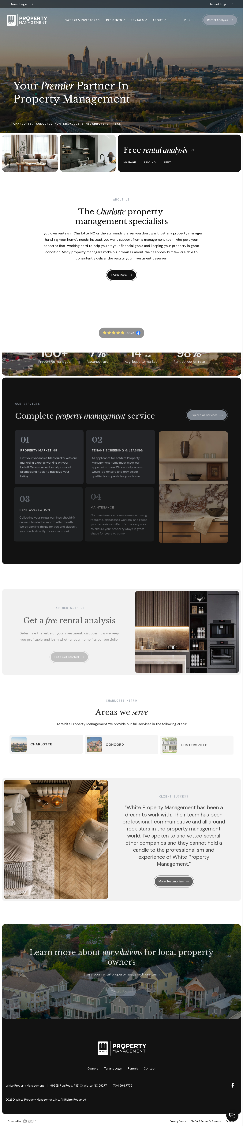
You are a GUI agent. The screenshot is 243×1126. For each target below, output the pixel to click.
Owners (93, 1068)
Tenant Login (221, 4)
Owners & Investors (82, 20)
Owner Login (21, 4)
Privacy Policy (178, 1121)
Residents (115, 20)
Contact (149, 1068)
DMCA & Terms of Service (206, 1121)
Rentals (139, 20)
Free (158, 150)
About (159, 20)
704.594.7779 (123, 1086)
